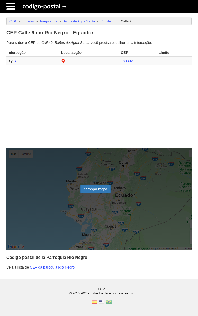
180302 (127, 61)
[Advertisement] (99, 108)
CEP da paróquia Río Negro (52, 267)
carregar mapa (95, 189)
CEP (101, 289)
